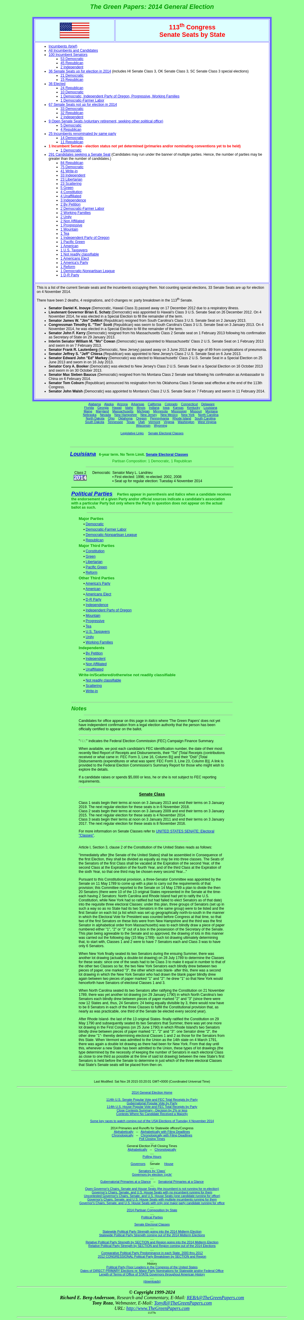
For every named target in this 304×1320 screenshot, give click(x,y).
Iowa (166, 407)
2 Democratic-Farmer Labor (82, 208)
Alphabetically (123, 1131)
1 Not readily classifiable (80, 254)
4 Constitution (71, 192)
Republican (95, 540)
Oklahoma (125, 418)
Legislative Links (132, 433)
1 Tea (65, 233)
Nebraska (89, 415)
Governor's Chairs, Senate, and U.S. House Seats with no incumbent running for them (152, 1192)
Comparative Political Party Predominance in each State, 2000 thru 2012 (152, 1253)
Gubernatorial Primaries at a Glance (125, 1181)
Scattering (94, 686)
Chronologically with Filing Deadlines (166, 1135)
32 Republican (72, 113)
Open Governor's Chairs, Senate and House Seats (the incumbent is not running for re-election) (152, 1188)
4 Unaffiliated (71, 196)
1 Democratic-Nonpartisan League (88, 271)
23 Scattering (71, 184)
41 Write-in (69, 171)
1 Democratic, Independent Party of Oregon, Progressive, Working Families (120, 96)
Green (91, 556)
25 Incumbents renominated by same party (82, 134)
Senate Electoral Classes (165, 433)
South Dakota (94, 422)
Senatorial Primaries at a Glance (181, 1181)
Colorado (171, 404)
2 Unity (66, 217)
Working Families (99, 642)
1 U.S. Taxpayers (74, 250)
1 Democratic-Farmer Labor (82, 100)
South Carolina (205, 418)
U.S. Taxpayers (98, 632)
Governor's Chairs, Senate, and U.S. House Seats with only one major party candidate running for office (151, 1203)
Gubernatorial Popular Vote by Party (152, 1103)
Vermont (154, 422)
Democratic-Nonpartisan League (111, 535)
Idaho (129, 407)
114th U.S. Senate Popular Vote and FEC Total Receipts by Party (152, 1099)
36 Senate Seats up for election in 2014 (80, 71)
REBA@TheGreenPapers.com (215, 1297)
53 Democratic (72, 59)
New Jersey (148, 415)
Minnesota (160, 411)
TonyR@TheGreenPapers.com (183, 1302)
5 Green (67, 188)
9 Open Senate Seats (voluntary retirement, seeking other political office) (106, 121)
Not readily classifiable (103, 680)
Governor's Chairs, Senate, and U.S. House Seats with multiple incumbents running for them (152, 1199)
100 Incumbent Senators (68, 55)
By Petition (94, 653)
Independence (97, 605)
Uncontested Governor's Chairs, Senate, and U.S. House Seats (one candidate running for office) (152, 1196)
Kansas (178, 407)
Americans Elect (98, 594)
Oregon (141, 418)
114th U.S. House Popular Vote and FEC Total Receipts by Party (152, 1106)
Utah (141, 422)
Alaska (109, 404)
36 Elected (57, 84)
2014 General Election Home (152, 1092)
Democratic (95, 524)
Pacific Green (96, 567)
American (93, 589)
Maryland (102, 411)
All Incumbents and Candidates (73, 50)
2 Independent (72, 67)
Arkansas (137, 404)
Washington (186, 422)
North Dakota (95, 418)
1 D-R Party (70, 275)
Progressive (95, 621)
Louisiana (210, 407)
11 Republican (72, 142)
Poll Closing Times (152, 1139)
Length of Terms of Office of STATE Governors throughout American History (152, 1274)
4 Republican (71, 129)
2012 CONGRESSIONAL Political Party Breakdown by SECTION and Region (152, 1256)
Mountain (93, 616)
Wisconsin (143, 425)
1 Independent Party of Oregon (85, 238)
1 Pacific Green (73, 242)
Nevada (105, 415)
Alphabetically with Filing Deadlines (165, 1131)
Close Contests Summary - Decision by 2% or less (152, 1110)
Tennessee (115, 422)
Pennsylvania (159, 418)
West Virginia (207, 422)
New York (187, 415)
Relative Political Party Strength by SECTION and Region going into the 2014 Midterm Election (152, 1242)
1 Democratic (71, 150)
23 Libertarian (71, 179)
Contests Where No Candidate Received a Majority (152, 1114)
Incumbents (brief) (63, 46)
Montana (211, 411)
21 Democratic (72, 75)
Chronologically (122, 1135)
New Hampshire (125, 415)
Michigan (143, 411)
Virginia (169, 422)
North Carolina (208, 415)
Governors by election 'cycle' (152, 1174)
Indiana (154, 407)
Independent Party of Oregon (109, 610)
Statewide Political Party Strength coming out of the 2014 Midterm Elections (152, 1235)
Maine (88, 411)
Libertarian (94, 562)
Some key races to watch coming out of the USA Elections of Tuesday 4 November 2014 (152, 1121)
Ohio (111, 418)
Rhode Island (181, 418)
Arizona (122, 404)
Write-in (92, 691)
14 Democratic (72, 138)
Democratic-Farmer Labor (106, 529)
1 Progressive (71, 225)
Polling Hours (151, 1156)
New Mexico (169, 415)
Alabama (94, 404)
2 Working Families (76, 213)
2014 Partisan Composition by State (152, 1210)
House (168, 1164)
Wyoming (160, 425)
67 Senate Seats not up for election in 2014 (83, 104)
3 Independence (73, 200)
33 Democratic (72, 109)
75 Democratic (72, 167)
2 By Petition (70, 204)
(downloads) (152, 1281)
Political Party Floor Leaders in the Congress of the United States (151, 1267)
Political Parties (92, 494)
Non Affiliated (96, 664)
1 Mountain (69, 229)
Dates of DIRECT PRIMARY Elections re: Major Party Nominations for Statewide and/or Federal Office (152, 1270)
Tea (88, 626)
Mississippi (179, 411)
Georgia (103, 407)
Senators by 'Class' (152, 1171)
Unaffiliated (95, 669)
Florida (89, 407)
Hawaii (117, 407)
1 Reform (68, 267)
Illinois (141, 407)
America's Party (98, 583)
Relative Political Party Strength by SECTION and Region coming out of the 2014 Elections (152, 1246)
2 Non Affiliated (73, 221)
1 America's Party (74, 263)
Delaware (208, 404)
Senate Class (152, 794)
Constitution (95, 551)
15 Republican (72, 80)
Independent (96, 659)
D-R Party (94, 599)
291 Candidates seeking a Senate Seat (79, 154)
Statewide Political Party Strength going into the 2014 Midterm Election (152, 1231)
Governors (138, 1164)
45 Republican (72, 63)
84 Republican (72, 163)
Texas (130, 422)
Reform (91, 572)
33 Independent (73, 175)
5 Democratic (71, 125)
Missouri (196, 411)
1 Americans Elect (75, 258)
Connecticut (189, 404)
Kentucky (193, 407)
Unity (90, 637)
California (154, 404)
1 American (69, 246)
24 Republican (72, 88)
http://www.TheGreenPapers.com (157, 1308)
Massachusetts (122, 411)
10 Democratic (72, 92)
